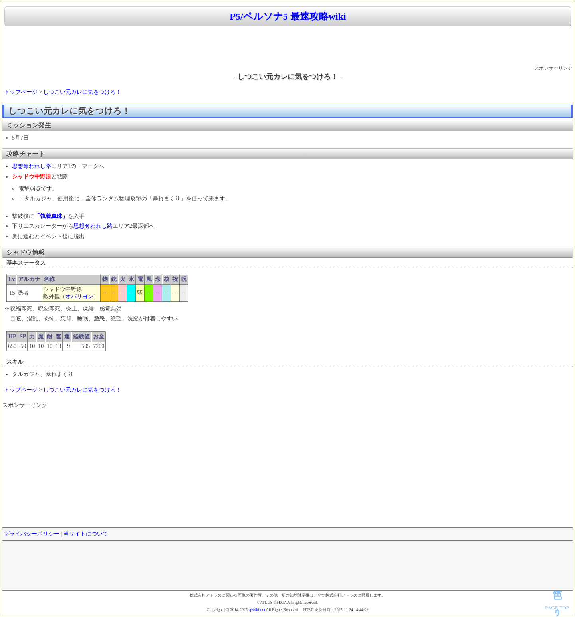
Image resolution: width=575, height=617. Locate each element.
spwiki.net (257, 609)
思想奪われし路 (31, 166)
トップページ (21, 92)
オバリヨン (79, 296)
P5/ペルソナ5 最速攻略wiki (288, 16)
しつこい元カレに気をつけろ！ (82, 92)
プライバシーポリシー (31, 534)
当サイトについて (85, 534)
